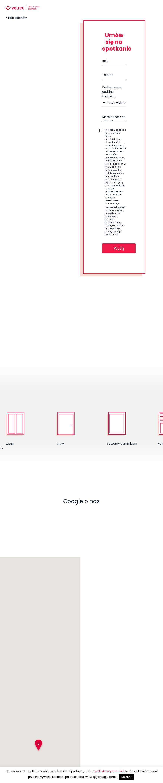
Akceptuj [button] (126, 777)
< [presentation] (1, 448)
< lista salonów (16, 18)
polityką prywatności (109, 771)
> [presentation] (2, 448)
